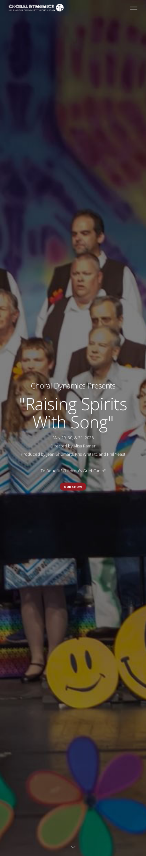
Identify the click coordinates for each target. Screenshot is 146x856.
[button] (133, 7)
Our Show (73, 486)
